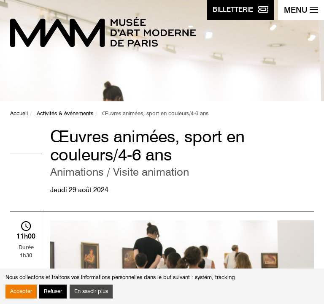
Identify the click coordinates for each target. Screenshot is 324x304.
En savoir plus (91, 291)
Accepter (21, 291)
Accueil (19, 114)
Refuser (53, 291)
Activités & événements (65, 114)
